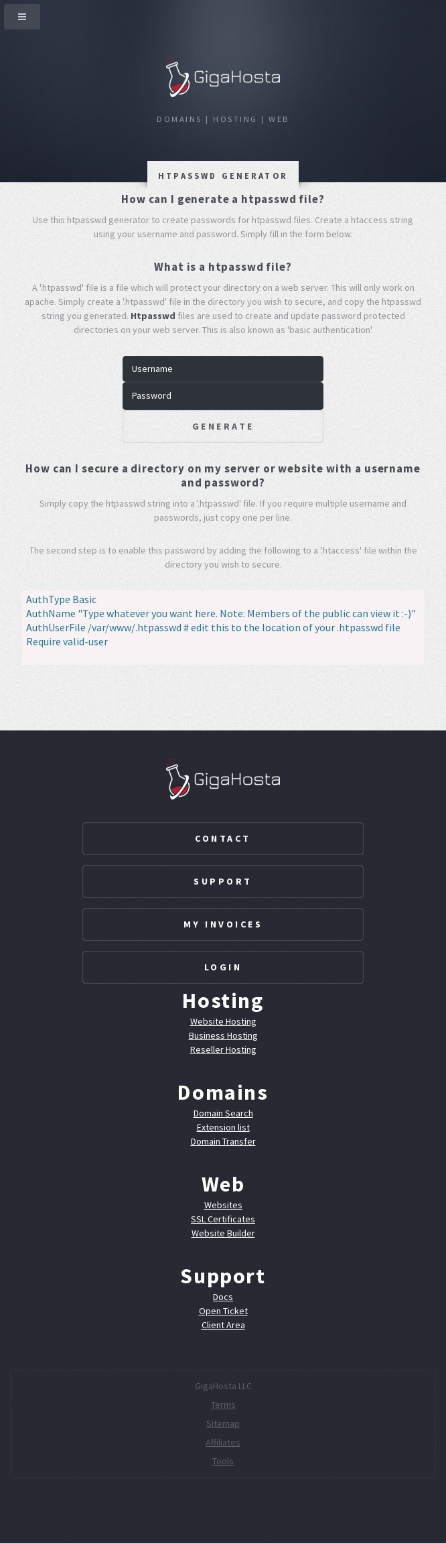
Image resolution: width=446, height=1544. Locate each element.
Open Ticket (223, 1311)
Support (223, 881)
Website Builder (223, 1233)
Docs (223, 1297)
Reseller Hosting (223, 1049)
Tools (223, 1461)
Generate (223, 426)
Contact (223, 838)
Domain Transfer (223, 1141)
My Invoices (223, 924)
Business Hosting (223, 1035)
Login (223, 967)
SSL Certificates (223, 1219)
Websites (223, 1205)
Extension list (223, 1127)
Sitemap (223, 1423)
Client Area (223, 1325)
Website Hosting (223, 1021)
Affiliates (223, 1442)
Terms (223, 1405)
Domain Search (223, 1113)
